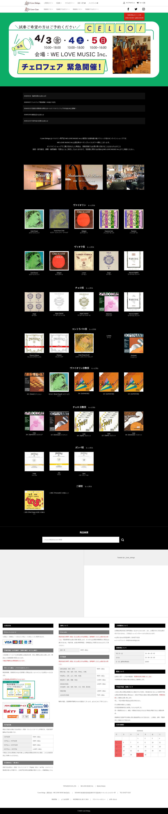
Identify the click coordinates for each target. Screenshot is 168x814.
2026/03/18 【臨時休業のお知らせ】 (35, 96)
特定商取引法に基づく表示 (80, 799)
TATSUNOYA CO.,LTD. (69, 786)
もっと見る (91, 205)
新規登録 (54, 799)
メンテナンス (93, 3)
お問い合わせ (113, 799)
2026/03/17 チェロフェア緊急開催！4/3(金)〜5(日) (39, 102)
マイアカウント (130, 3)
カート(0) (142, 3)
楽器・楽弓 (82, 3)
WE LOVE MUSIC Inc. (87, 786)
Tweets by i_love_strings (126, 557)
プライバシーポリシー (99, 799)
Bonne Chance (101, 786)
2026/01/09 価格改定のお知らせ (34, 114)
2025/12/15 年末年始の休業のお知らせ (36, 121)
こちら (51, 770)
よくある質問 (65, 799)
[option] (84, 49)
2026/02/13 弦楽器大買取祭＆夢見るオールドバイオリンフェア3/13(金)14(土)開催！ (50, 108)
